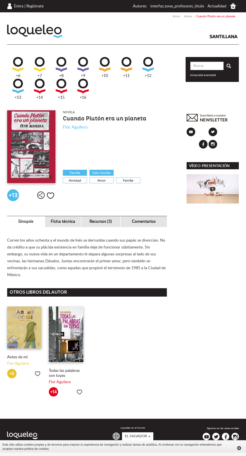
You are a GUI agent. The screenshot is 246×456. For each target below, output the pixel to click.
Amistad (75, 180)
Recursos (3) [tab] (100, 221)
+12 (148, 67)
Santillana (224, 36)
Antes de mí (17, 357)
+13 (18, 89)
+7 (39, 67)
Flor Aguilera (75, 127)
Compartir (41, 195)
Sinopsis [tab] (25, 221)
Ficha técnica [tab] (63, 221)
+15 (61, 89)
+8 (61, 67)
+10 (104, 67)
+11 (126, 67)
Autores (140, 6)
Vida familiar (101, 173)
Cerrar (239, 448)
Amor (101, 180)
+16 (83, 89)
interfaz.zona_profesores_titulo (177, 6)
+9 (83, 67)
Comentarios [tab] (144, 221)
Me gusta (50, 195)
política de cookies (36, 449)
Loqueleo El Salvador (34, 31)
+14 (39, 89)
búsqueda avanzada (203, 75)
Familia (75, 173)
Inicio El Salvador (233, 6)
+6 (18, 67)
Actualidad (217, 6)
